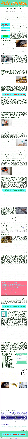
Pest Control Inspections (11, 416)
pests (26, 25)
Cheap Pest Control (8, 415)
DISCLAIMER (25, 6)
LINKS (16, 6)
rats (25, 57)
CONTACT (22, 6)
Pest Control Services (7, 412)
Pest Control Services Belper (9, 351)
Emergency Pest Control (11, 417)
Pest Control (17, 413)
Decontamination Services (10, 421)
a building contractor (14, 379)
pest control (12, 320)
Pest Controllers (20, 416)
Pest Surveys (21, 420)
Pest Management (20, 418)
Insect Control (19, 421)
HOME (14, 6)
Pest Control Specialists (11, 418)
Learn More (15, 438)
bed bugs (24, 227)
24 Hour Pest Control (9, 413)
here (12, 340)
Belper (14, 193)
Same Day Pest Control (20, 417)
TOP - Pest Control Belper (6, 424)
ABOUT (19, 6)
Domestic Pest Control (20, 414)
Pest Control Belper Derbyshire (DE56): (9, 13)
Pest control (3, 193)
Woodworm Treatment (16, 412)
